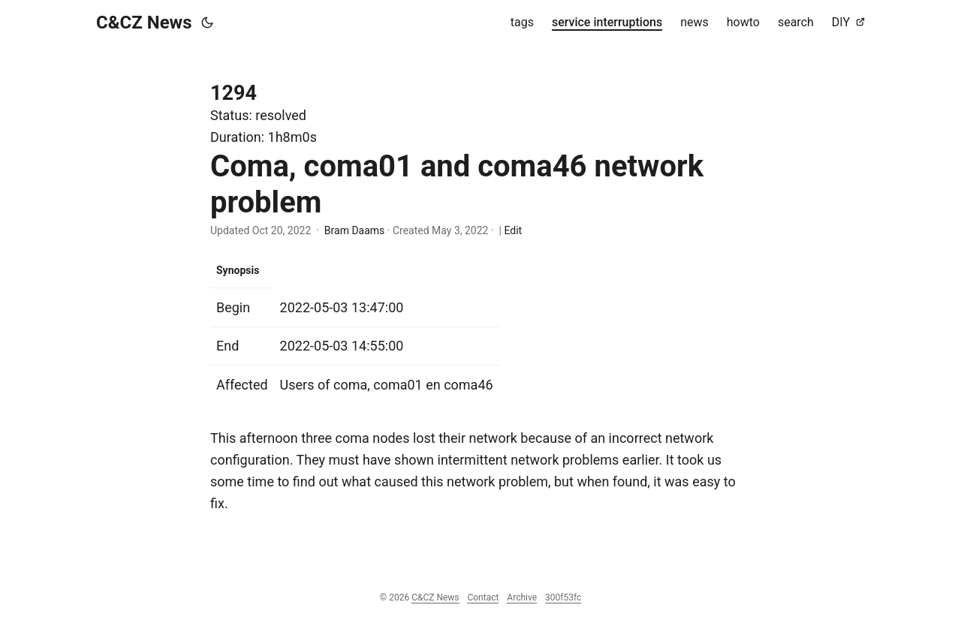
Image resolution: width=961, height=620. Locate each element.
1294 (233, 93)
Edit (513, 230)
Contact (483, 597)
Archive (522, 597)
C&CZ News (144, 22)
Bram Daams (354, 230)
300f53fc (563, 597)
